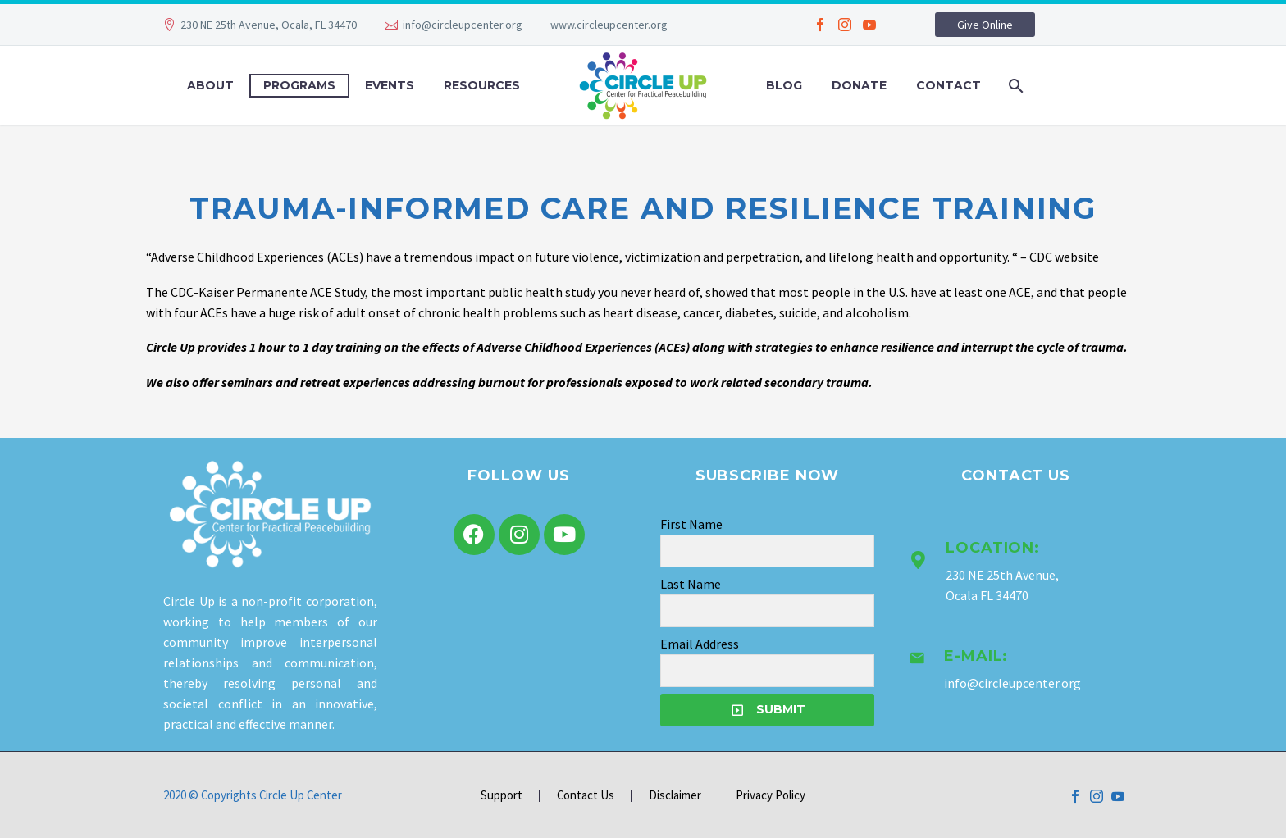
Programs (299, 85)
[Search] (1014, 85)
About (210, 85)
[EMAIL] (767, 670)
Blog (784, 85)
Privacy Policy (770, 796)
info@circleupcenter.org (462, 24)
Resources (482, 85)
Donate (859, 85)
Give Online (985, 24)
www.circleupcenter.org (609, 24)
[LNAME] (767, 610)
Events (389, 85)
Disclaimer (675, 796)
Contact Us (585, 796)
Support (501, 796)
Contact (948, 85)
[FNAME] (767, 551)
